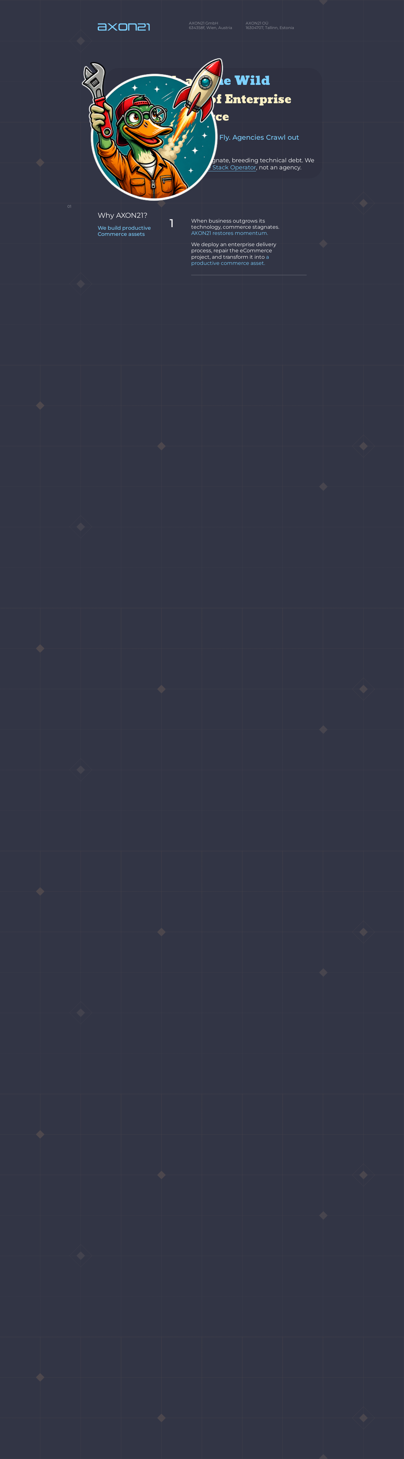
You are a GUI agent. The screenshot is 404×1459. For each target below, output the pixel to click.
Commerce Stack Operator (205, 145)
